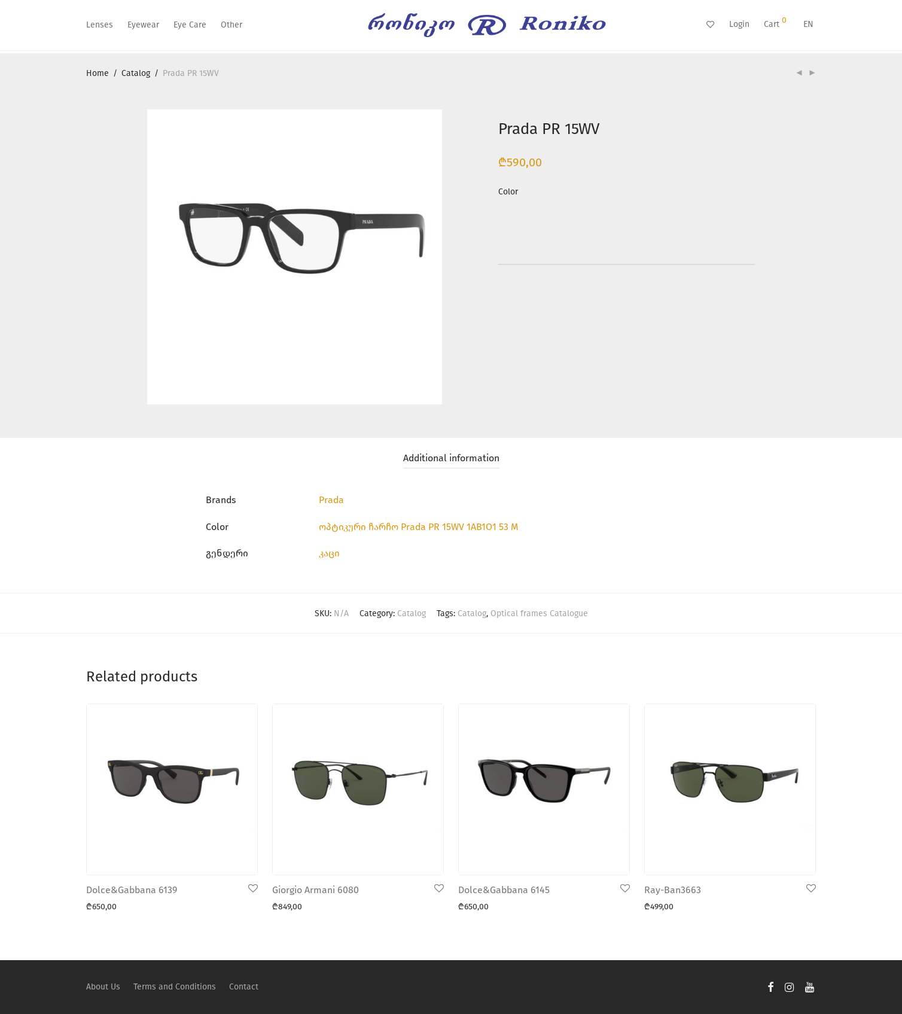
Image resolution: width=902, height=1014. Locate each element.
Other (231, 25)
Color (508, 192)
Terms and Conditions (174, 987)
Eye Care (189, 25)
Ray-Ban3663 (672, 890)
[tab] (451, 458)
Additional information (451, 458)
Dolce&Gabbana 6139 (131, 890)
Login (739, 24)
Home (97, 73)
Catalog (135, 73)
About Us (103, 987)
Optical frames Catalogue (539, 613)
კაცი (329, 553)
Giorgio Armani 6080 (315, 890)
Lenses (99, 25)
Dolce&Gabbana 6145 (504, 890)
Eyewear (143, 25)
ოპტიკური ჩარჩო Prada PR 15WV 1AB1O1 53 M (418, 526)
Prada (331, 500)
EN (808, 24)
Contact (243, 987)
